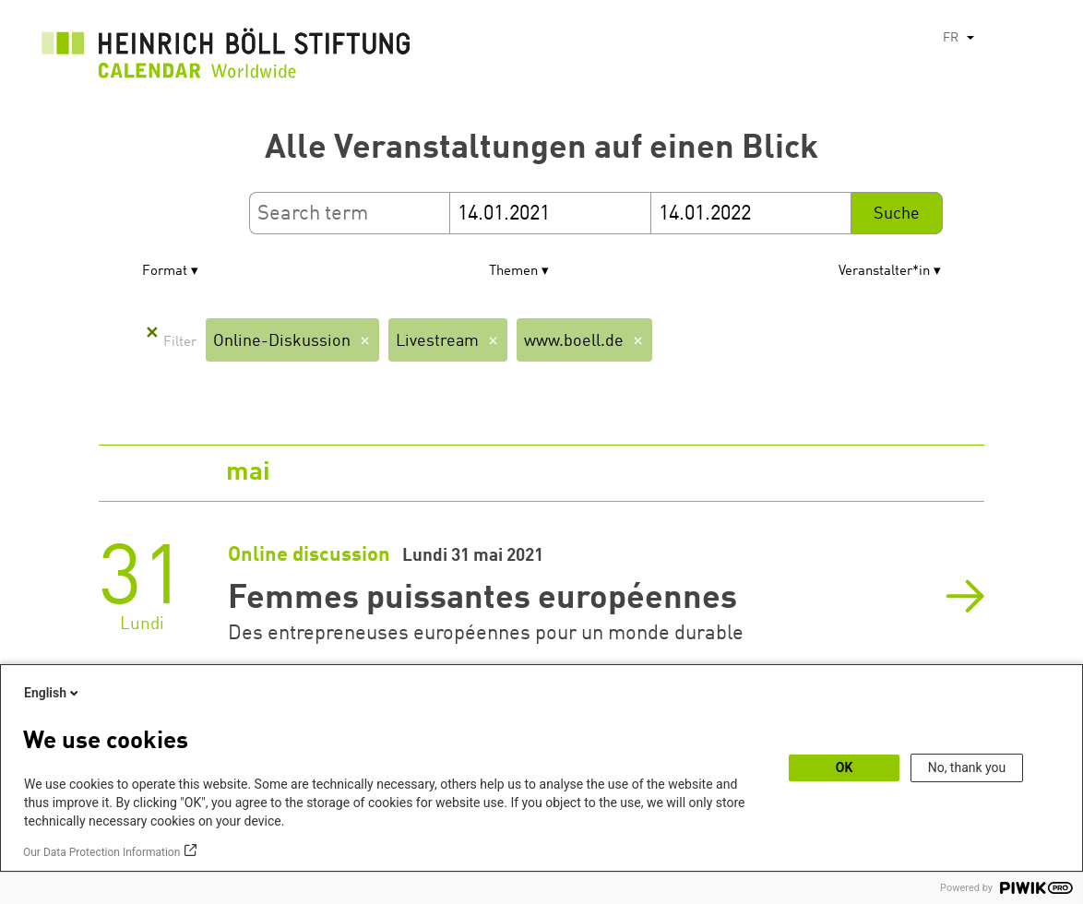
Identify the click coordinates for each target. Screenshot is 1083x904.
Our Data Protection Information (101, 852)
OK (844, 767)
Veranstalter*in (884, 272)
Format (164, 272)
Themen (513, 272)
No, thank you (967, 767)
